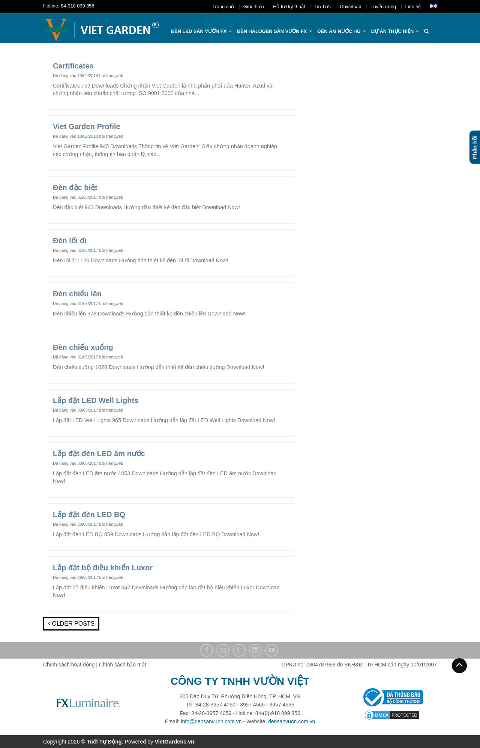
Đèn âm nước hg (338, 31)
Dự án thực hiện (392, 31)
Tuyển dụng (383, 6)
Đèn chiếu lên (77, 294)
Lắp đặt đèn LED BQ (89, 514)
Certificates (73, 66)
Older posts (71, 623)
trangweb (114, 75)
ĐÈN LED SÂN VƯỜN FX (198, 31)
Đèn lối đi (70, 240)
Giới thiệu (253, 6)
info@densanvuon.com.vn (211, 721)
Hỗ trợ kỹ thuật (289, 6)
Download (351, 6)
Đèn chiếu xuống (83, 347)
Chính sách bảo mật (122, 665)
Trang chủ (223, 6)
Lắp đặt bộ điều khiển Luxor (103, 568)
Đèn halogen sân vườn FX (272, 31)
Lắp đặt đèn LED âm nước (99, 453)
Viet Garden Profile (86, 126)
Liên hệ (413, 6)
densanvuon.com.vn (291, 721)
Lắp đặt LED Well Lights (95, 400)
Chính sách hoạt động (68, 665)
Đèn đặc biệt (75, 187)
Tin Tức (322, 6)
